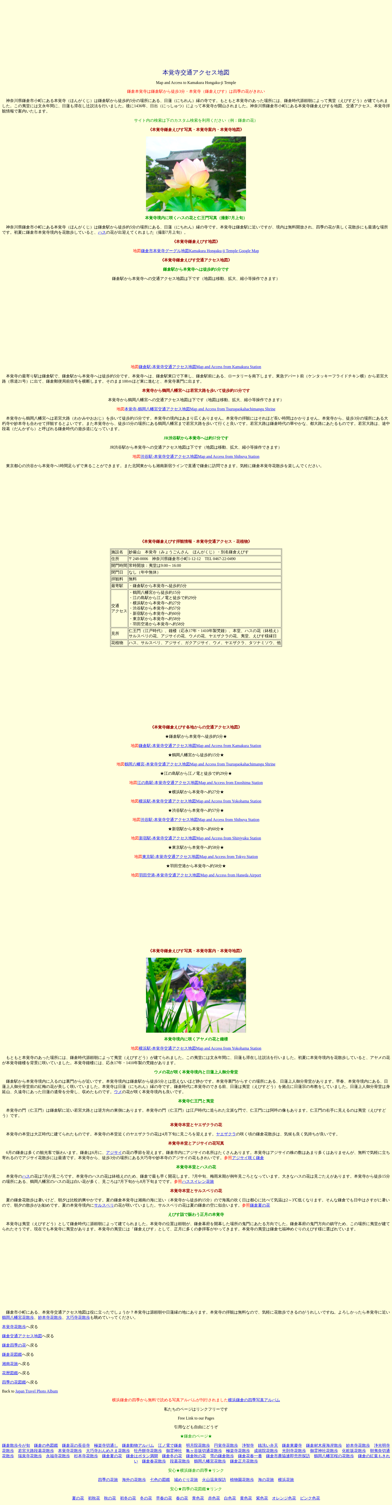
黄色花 (246, 1498)
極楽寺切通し (106, 1445)
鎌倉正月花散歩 (244, 1461)
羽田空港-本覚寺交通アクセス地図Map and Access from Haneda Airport (200, 875)
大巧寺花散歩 (78, 1317)
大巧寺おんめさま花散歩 (108, 1451)
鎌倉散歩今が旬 (16, 1445)
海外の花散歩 (134, 1480)
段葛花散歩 (180, 1461)
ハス (102, 232)
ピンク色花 (310, 1498)
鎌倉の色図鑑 (46, 1445)
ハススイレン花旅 (198, 1181)
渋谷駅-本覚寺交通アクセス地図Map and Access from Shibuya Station (199, 456)
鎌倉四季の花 (14, 1345)
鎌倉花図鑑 (12, 1354)
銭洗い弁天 (268, 1445)
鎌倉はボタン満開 (142, 1456)
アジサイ (114, 1152)
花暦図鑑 (10, 1373)
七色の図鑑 (160, 1480)
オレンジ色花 (284, 1498)
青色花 (198, 1498)
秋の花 (110, 1498)
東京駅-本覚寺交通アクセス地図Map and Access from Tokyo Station (200, 856)
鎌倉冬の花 (172, 1456)
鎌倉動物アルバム (138, 1445)
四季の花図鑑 (14, 1382)
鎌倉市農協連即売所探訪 (288, 1456)
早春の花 (164, 1498)
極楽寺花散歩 (238, 1451)
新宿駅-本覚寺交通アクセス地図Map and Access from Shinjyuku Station (200, 838)
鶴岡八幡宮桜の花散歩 (334, 1456)
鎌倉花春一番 (250, 1456)
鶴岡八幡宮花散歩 (18, 1317)
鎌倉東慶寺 (292, 1445)
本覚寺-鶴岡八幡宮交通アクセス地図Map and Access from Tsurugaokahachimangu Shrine (199, 409)
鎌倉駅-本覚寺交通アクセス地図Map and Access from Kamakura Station (200, 367)
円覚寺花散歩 (226, 1445)
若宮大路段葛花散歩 (36, 1451)
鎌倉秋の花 (196, 1456)
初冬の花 (128, 1498)
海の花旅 (266, 1480)
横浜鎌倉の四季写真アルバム (254, 1400)
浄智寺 (248, 1445)
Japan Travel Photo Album (36, 1391)
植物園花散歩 (242, 1480)
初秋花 (94, 1498)
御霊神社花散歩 (324, 1451)
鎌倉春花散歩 (154, 1461)
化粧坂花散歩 (354, 1451)
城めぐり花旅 (186, 1480)
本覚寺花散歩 (14, 1327)
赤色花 (214, 1498)
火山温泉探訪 (214, 1480)
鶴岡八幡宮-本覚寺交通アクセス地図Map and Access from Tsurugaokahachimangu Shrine (199, 764)
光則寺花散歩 (294, 1451)
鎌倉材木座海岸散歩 (324, 1445)
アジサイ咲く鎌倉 (248, 1158)
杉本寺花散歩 (86, 1456)
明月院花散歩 (198, 1445)
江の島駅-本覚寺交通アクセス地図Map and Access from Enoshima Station (200, 782)
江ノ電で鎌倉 (170, 1445)
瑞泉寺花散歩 (30, 1456)
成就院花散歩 (266, 1451)
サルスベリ (104, 1205)
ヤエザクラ (226, 1134)
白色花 (230, 1498)
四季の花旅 (108, 1480)
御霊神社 (174, 1451)
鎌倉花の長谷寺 (76, 1445)
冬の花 (146, 1498)
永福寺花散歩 (58, 1456)
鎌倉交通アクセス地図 (22, 1336)
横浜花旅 (286, 1480)
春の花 (182, 1498)
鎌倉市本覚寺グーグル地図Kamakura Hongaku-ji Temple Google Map (200, 251)
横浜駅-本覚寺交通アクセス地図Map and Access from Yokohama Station (200, 801)
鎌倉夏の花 (260, 1205)
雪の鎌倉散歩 (222, 1456)
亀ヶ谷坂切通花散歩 (204, 1451)
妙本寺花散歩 (50, 1317)
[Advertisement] (196, 33)
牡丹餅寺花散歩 (148, 1451)
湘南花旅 (10, 1364)
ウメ (118, 1092)
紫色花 (262, 1498)
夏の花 (78, 1498)
